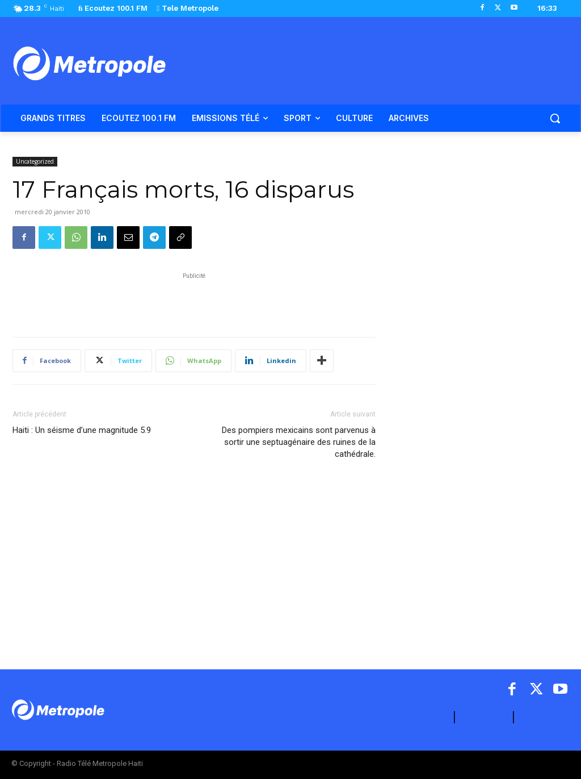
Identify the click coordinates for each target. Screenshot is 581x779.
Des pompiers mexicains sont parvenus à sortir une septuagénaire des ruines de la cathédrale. (299, 442)
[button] (555, 118)
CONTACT (484, 717)
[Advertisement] (194, 299)
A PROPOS (425, 717)
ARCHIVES (544, 717)
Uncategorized (35, 161)
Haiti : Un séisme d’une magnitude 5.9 (81, 430)
